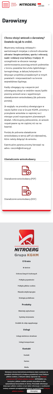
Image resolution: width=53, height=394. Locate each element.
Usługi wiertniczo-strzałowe (26, 336)
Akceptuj (33, 391)
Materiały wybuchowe (26, 311)
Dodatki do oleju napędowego (26, 323)
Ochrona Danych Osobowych (26, 274)
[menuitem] (44, 4)
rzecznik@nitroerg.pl (21, 148)
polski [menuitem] (41, 5)
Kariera (26, 361)
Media (26, 367)
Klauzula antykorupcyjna (26, 292)
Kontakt (26, 355)
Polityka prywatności (26, 280)
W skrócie (26, 268)
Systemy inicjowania (26, 317)
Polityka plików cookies (26, 286)
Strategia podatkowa (26, 298)
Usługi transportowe (26, 342)
